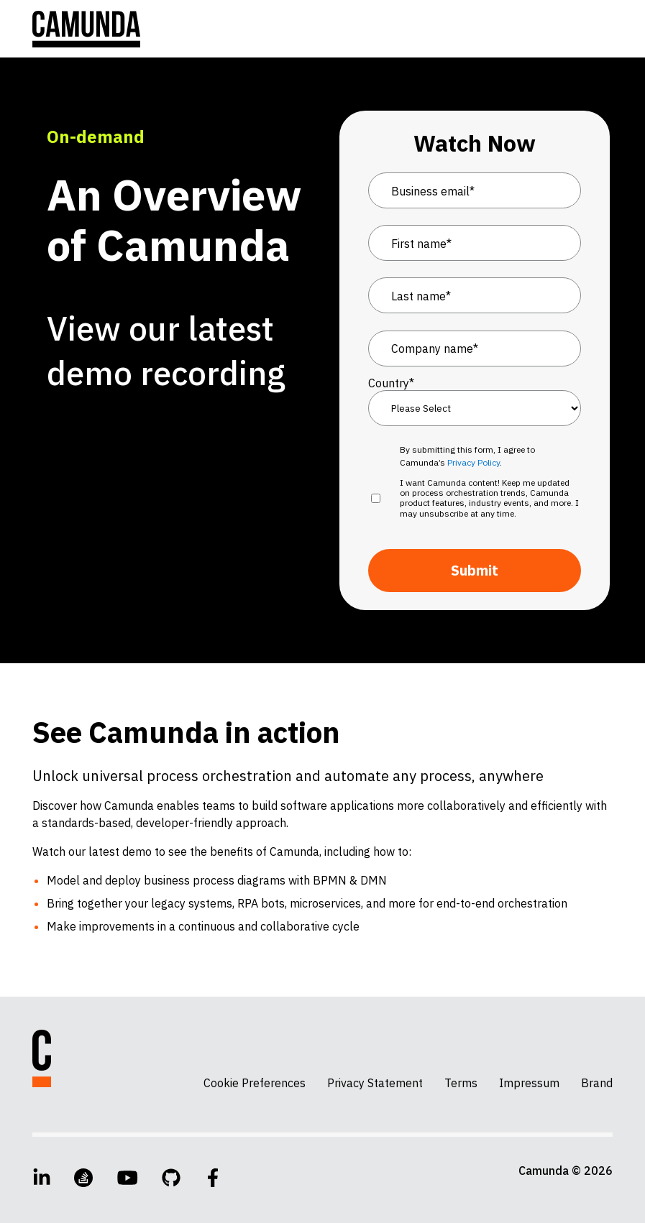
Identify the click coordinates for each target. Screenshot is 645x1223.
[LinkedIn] (41, 1177)
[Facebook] (212, 1177)
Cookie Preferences (254, 1083)
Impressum (529, 1083)
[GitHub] (171, 1177)
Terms (460, 1083)
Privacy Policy (473, 462)
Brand (597, 1083)
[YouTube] (127, 1177)
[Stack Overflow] (83, 1177)
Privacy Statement (375, 1083)
